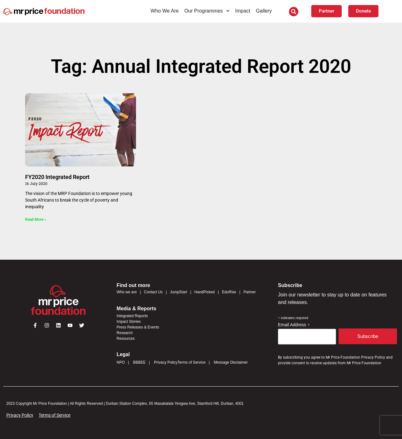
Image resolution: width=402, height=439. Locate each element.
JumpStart (178, 292)
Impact (242, 11)
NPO (121, 362)
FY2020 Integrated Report (57, 177)
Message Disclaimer (231, 362)
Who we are (127, 292)
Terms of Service (191, 362)
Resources (125, 338)
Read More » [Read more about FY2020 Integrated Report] (35, 219)
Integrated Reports (132, 316)
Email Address (294, 325)
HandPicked (204, 292)
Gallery (264, 11)
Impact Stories (129, 321)
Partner (249, 292)
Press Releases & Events (138, 327)
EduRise (229, 292)
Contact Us (153, 292)
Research (125, 333)
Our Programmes (207, 11)
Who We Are (164, 11)
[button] (293, 11)
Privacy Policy (165, 362)
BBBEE (139, 362)
